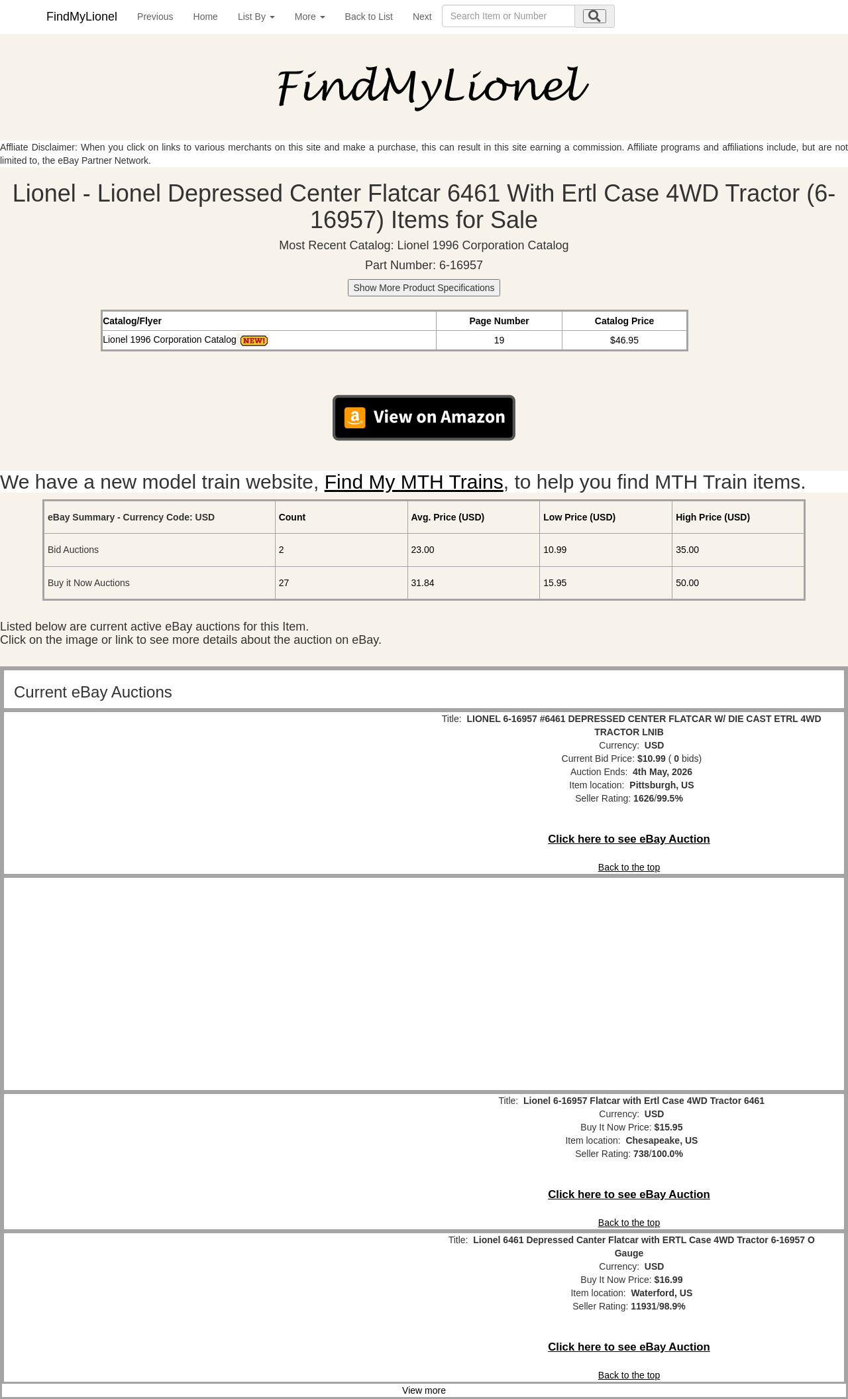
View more (424, 1390)
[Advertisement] (219, 984)
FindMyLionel (81, 16)
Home (205, 16)
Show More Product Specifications (423, 287)
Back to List (369, 16)
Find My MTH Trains (414, 482)
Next (422, 16)
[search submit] (594, 16)
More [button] (310, 16)
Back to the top (629, 867)
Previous (155, 16)
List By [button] (256, 16)
